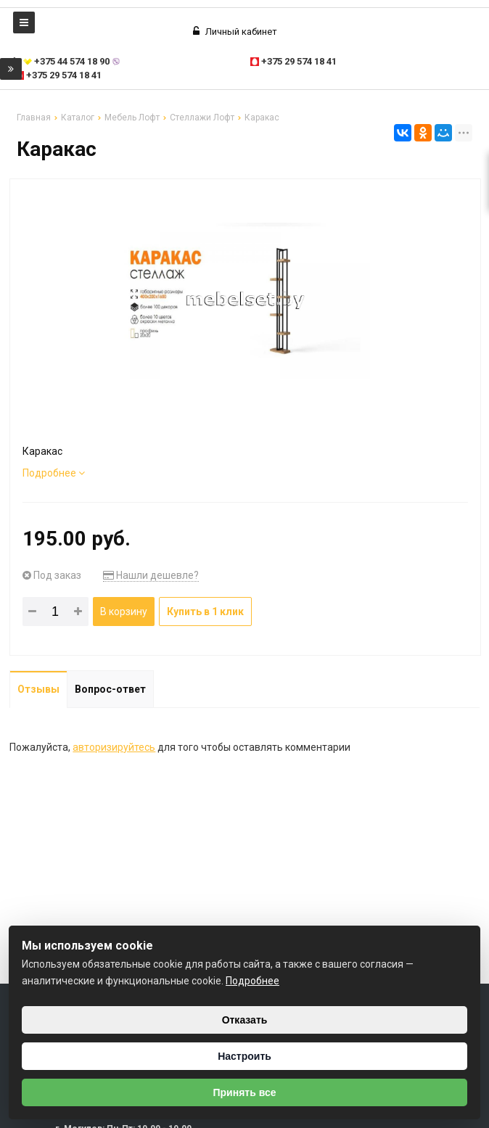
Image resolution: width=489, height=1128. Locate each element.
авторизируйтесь (114, 747)
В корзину (123, 611)
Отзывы (38, 689)
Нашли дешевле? (151, 575)
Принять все (244, 1092)
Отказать (245, 1020)
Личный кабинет (235, 31)
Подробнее (53, 473)
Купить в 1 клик (205, 611)
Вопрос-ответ (110, 689)
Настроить (244, 1056)
